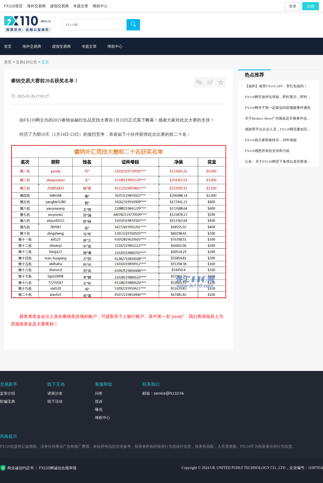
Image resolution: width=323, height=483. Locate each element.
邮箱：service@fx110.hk (163, 393)
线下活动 (54, 401)
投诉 (99, 401)
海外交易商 (36, 6)
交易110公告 (26, 62)
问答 (99, 393)
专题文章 (80, 6)
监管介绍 (7, 393)
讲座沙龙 (54, 393)
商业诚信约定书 (20, 468)
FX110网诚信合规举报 (57, 468)
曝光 (99, 409)
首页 (8, 62)
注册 (310, 6)
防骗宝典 (7, 401)
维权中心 (100, 6)
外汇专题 (315, 473)
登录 (292, 6)
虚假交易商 (59, 6)
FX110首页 (13, 6)
